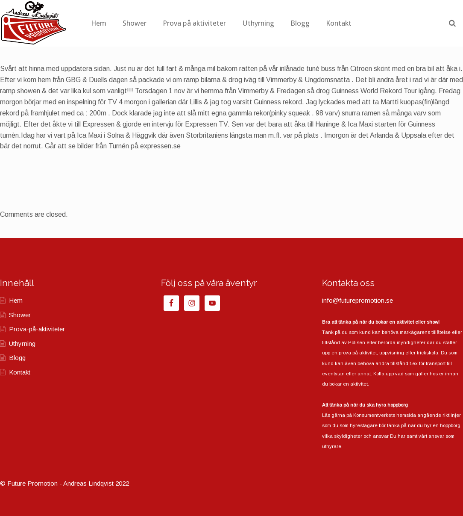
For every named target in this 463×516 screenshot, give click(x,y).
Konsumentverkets (374, 415)
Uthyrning (297, 23)
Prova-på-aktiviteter (37, 329)
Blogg (339, 23)
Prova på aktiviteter (233, 23)
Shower (174, 23)
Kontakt (378, 23)
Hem (138, 23)
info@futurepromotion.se (357, 300)
